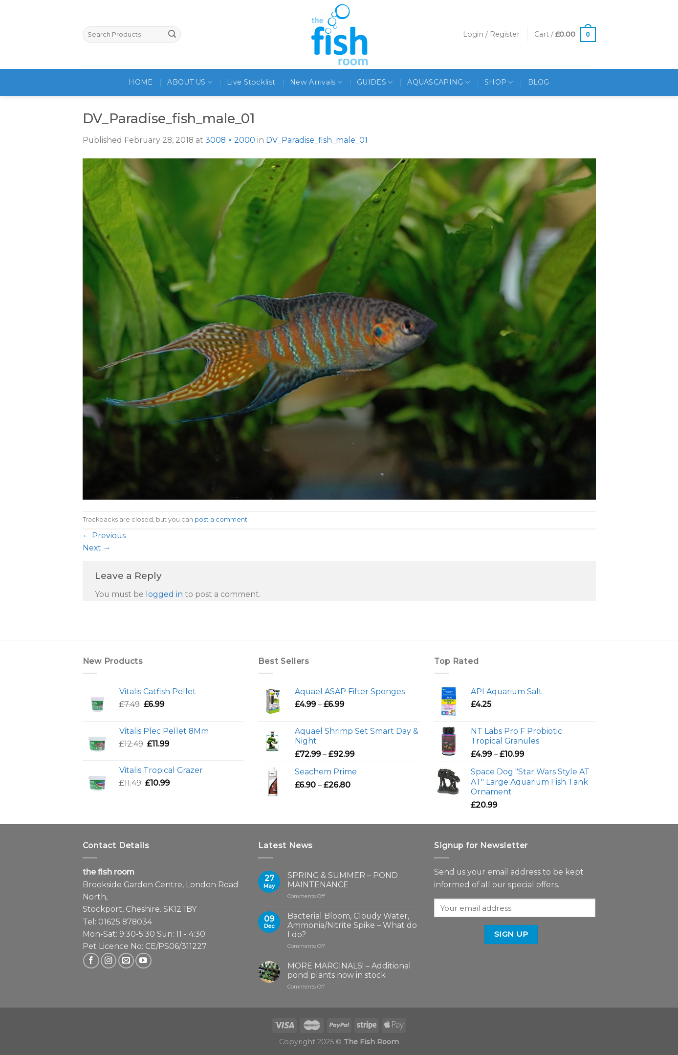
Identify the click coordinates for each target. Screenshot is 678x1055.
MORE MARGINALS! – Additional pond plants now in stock (349, 970)
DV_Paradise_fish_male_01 (317, 140)
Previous (104, 535)
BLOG (538, 82)
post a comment (221, 519)
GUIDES (375, 82)
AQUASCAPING (438, 82)
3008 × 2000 (230, 140)
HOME (141, 82)
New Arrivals (316, 82)
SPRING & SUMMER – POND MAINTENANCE (342, 880)
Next (97, 547)
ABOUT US (189, 82)
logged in (164, 594)
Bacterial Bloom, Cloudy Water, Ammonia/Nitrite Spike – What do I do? (352, 925)
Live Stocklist (251, 82)
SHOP (498, 82)
